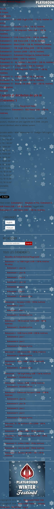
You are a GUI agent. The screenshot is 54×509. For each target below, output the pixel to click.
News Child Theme (26, 503)
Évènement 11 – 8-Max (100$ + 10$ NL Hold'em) (24, 431)
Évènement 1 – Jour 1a (16, 268)
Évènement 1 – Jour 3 (15, 291)
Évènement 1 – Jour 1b (16, 273)
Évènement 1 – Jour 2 (15, 287)
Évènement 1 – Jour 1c (16, 277)
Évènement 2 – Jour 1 (15, 306)
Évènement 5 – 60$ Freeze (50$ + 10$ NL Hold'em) (25, 352)
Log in (25, 507)
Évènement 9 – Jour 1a (16, 399)
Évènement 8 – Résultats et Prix (19, 387)
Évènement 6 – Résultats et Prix (19, 368)
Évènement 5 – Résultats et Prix (25, 203)
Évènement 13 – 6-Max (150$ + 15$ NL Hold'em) (24, 443)
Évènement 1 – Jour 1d (16, 282)
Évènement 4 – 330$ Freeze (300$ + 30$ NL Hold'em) (26, 333)
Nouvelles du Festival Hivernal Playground (22, 257)
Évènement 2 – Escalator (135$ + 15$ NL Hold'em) (25, 302)
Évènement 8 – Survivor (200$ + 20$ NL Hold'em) (24, 383)
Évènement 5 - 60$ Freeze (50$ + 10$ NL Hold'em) (22, 210)
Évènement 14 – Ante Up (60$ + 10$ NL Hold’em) (24, 448)
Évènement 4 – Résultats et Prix (19, 346)
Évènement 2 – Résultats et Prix (19, 315)
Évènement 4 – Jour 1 (15, 337)
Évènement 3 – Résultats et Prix (19, 327)
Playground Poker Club (33, 500)
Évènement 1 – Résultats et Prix (19, 296)
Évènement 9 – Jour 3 (15, 413)
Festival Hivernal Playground (12, 2)
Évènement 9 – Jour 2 (15, 408)
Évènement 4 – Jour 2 (15, 341)
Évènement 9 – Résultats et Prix (19, 418)
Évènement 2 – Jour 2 (15, 310)
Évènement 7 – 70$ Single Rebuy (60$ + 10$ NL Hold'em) (28, 374)
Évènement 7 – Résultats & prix (19, 377)
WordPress (16, 507)
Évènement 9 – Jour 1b (16, 403)
